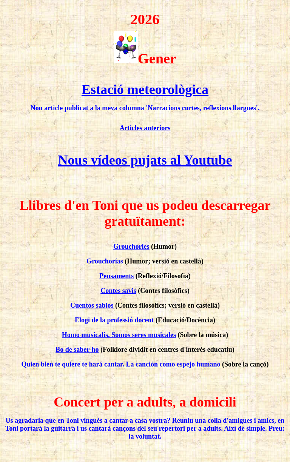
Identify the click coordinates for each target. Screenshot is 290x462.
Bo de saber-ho (77, 349)
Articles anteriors (145, 128)
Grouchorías (104, 261)
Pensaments (116, 276)
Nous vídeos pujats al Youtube (145, 160)
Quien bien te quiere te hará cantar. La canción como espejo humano (121, 364)
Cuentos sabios (92, 305)
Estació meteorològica (145, 89)
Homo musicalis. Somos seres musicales (119, 335)
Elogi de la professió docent (114, 320)
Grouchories (131, 246)
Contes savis (118, 290)
